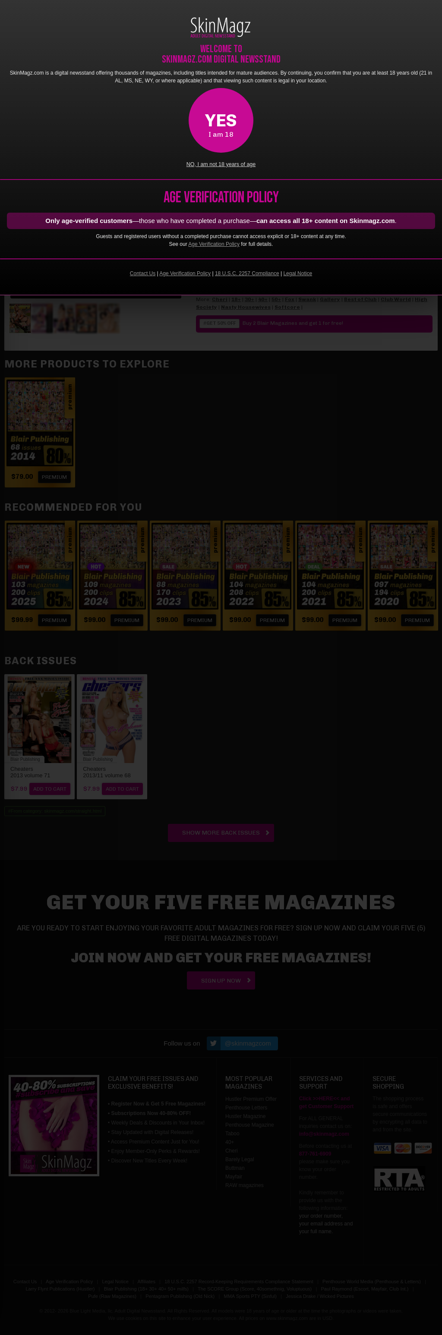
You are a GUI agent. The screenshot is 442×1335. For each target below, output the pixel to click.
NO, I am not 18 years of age (221, 164)
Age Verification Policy (214, 244)
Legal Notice (297, 273)
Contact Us (142, 273)
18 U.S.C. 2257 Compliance (247, 273)
